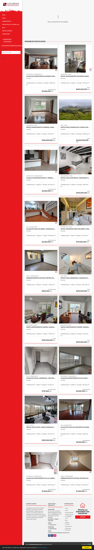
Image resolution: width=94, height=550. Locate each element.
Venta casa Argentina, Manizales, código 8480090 (75, 278)
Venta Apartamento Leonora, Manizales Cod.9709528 (41, 127)
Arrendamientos (69, 512)
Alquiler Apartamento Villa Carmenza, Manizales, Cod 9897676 (41, 478)
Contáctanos (6, 34)
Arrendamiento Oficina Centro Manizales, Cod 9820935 (41, 278)
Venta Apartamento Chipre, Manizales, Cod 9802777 (75, 327)
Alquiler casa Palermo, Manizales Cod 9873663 (41, 229)
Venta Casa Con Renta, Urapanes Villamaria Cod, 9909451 (75, 178)
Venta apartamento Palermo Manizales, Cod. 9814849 (75, 76)
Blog (3, 27)
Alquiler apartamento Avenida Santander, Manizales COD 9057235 (41, 76)
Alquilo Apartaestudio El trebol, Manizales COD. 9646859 (41, 178)
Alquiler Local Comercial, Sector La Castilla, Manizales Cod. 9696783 (41, 378)
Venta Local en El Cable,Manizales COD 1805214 (41, 427)
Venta (4, 18)
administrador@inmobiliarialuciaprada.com (12, 45)
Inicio (3, 15)
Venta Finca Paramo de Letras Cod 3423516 (75, 127)
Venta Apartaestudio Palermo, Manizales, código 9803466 (75, 229)
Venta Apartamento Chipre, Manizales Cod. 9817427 (41, 327)
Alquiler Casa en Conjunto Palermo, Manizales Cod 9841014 (75, 427)
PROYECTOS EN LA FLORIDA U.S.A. (10, 24)
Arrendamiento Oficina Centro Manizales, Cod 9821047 (75, 478)
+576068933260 (7, 39)
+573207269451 (7, 41)
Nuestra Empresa (7, 30)
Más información (42, 547)
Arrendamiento (6, 21)
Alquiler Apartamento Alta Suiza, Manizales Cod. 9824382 (75, 378)
